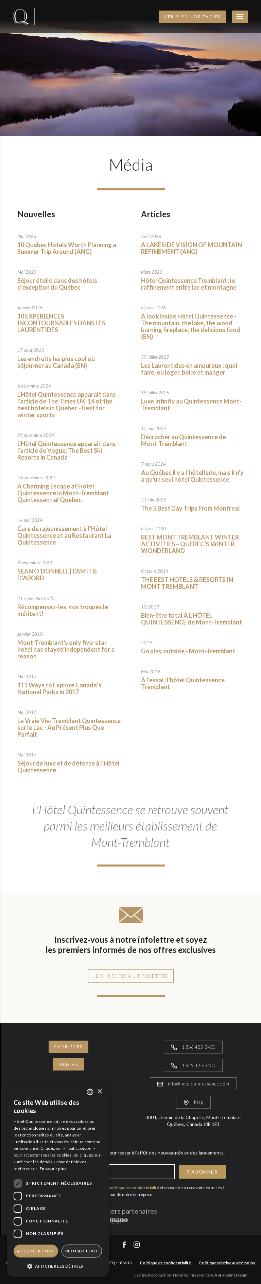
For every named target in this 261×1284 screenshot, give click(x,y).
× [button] (99, 1091)
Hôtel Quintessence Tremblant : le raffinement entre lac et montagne (189, 284)
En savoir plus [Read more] (52, 1168)
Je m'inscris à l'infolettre (130, 976)
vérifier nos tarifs (192, 16)
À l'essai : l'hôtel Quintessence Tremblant (183, 683)
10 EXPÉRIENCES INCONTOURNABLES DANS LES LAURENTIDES (61, 323)
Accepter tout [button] (35, 1250)
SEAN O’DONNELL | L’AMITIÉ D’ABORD (57, 574)
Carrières (68, 1046)
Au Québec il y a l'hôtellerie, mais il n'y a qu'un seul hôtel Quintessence (192, 476)
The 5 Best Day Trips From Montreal (190, 508)
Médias (68, 1064)
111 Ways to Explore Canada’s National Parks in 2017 (59, 688)
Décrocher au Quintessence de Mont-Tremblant (183, 440)
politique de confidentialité (133, 1187)
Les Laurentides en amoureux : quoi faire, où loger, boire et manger (189, 369)
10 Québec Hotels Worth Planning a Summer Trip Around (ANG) (66, 248)
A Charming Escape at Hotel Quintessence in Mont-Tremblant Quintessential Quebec (63, 493)
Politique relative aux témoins (227, 1262)
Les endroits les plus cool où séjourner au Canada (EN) (56, 362)
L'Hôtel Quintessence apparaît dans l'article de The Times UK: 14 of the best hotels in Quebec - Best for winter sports (66, 404)
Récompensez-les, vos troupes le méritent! (62, 610)
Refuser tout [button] (81, 1250)
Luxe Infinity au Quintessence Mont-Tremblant (191, 404)
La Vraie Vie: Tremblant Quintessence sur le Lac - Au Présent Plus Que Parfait (69, 727)
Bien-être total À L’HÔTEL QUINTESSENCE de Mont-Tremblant (191, 619)
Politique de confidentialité (165, 1262)
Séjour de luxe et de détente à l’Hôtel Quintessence (68, 766)
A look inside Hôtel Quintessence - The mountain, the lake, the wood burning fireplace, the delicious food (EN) (190, 326)
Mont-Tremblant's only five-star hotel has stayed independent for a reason (66, 649)
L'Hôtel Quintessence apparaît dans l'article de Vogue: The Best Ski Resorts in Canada (66, 450)
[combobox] (90, 1092)
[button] (58, 1266)
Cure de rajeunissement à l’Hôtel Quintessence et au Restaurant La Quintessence (64, 535)
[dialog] (58, 1180)
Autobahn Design (230, 1275)
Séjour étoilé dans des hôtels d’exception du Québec (57, 284)
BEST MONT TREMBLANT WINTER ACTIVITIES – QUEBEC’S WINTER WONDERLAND (190, 544)
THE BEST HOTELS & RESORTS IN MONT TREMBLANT (187, 583)
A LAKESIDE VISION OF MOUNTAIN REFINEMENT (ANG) (191, 248)
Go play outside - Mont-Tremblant (188, 651)
